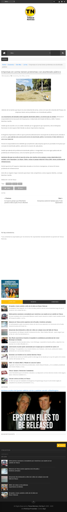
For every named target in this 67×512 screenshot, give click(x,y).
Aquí (44, 509)
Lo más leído (12, 302)
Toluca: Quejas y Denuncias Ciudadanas (21, 370)
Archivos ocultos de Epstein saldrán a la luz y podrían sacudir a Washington (29, 390)
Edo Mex (18, 65)
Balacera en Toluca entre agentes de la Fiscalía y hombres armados (30, 322)
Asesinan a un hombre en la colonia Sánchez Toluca (25, 355)
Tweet (7, 188)
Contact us (61, 445)
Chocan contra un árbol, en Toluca (19, 378)
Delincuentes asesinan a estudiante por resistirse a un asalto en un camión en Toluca (36, 314)
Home (4, 65)
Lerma (25, 65)
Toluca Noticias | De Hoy (36, 506)
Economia (11, 65)
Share (20, 188)
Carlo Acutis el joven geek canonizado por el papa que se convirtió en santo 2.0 (34, 347)
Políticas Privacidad (30, 509)
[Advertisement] (16, 35)
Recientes (33, 302)
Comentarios (55, 302)
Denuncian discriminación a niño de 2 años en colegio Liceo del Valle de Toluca (33, 330)
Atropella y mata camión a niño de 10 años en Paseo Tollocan (28, 306)
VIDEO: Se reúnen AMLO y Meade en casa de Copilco (25, 363)
